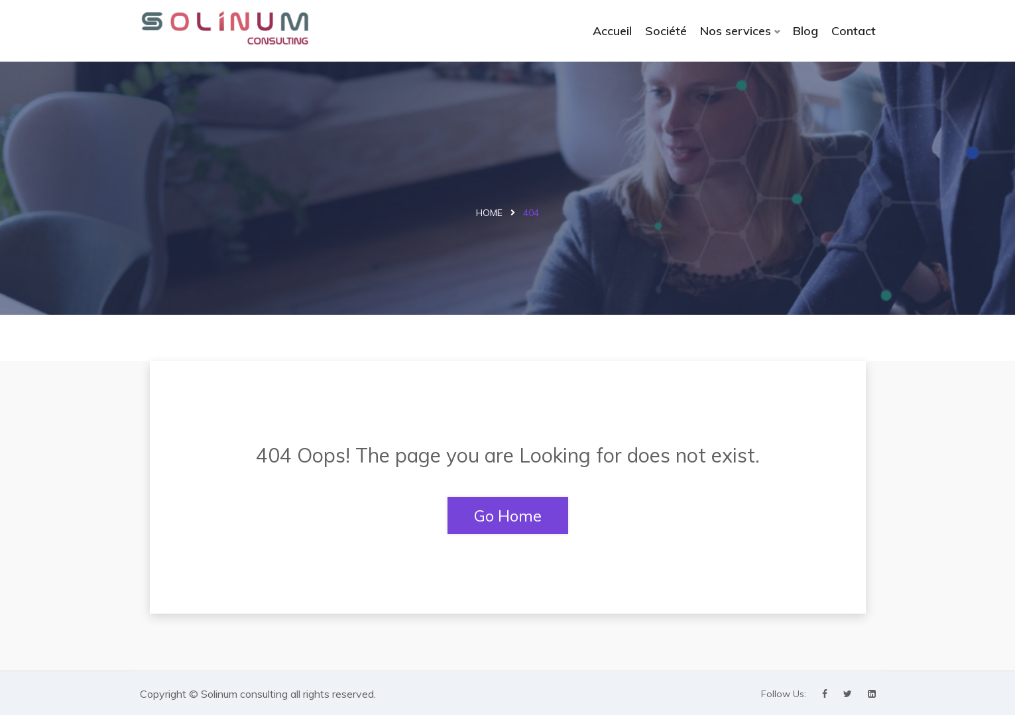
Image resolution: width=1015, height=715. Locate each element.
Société (666, 30)
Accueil (612, 30)
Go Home (508, 515)
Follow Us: (783, 694)
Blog (805, 30)
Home (489, 213)
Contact (853, 30)
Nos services (735, 30)
